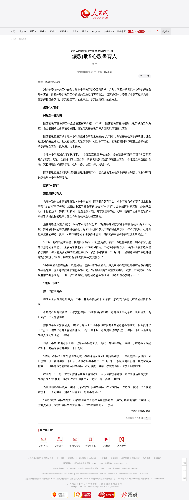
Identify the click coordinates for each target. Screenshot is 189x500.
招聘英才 (71, 458)
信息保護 (146, 458)
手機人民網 (74, 441)
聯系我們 (157, 458)
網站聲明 (125, 458)
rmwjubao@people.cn (130, 468)
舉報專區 (121, 31)
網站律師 (136, 458)
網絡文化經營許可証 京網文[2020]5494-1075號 (75, 479)
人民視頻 (106, 441)
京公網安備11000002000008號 (152, 479)
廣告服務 (82, 458)
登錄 (167, 31)
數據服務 (114, 458)
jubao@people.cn (120, 463)
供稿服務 (103, 458)
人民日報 (43, 441)
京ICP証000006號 (132, 479)
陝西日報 (108, 72)
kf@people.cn (71, 468)
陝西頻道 (22, 39)
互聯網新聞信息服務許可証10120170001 (57, 474)
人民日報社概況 (34, 458)
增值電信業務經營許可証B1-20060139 (91, 474)
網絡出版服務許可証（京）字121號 (109, 479)
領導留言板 (90, 441)
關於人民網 (48, 458)
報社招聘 (60, 458)
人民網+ (59, 441)
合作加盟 (93, 458)
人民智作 (121, 441)
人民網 (13, 39)
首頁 (13, 31)
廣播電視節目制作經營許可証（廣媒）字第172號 (128, 474)
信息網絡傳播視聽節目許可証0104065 (40, 479)
